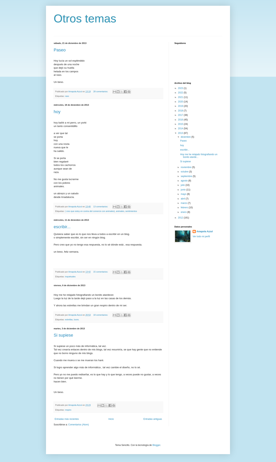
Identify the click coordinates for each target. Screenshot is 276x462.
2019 (181, 106)
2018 (181, 110)
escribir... (62, 226)
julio (183, 185)
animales (120, 211)
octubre (185, 171)
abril (183, 198)
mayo (184, 194)
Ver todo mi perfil (201, 236)
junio (183, 189)
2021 (181, 97)
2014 (181, 128)
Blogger (156, 445)
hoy (57, 111)
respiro (68, 410)
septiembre (187, 176)
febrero (185, 207)
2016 (181, 119)
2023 (181, 88)
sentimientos (131, 211)
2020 (181, 101)
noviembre (186, 167)
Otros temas (85, 18)
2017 (181, 115)
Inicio (111, 419)
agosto (184, 180)
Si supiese (63, 335)
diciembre (186, 137)
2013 (181, 133)
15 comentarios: (101, 272)
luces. (76, 319)
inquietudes (70, 276)
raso (67, 96)
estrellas (69, 319)
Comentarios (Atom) (78, 424)
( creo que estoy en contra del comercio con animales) (90, 211)
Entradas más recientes (67, 419)
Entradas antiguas (152, 419)
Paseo (60, 50)
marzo (184, 203)
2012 (181, 217)
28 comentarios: (101, 91)
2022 (181, 92)
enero (184, 212)
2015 (181, 124)
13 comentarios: (101, 206)
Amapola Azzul (204, 231)
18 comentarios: (101, 315)
